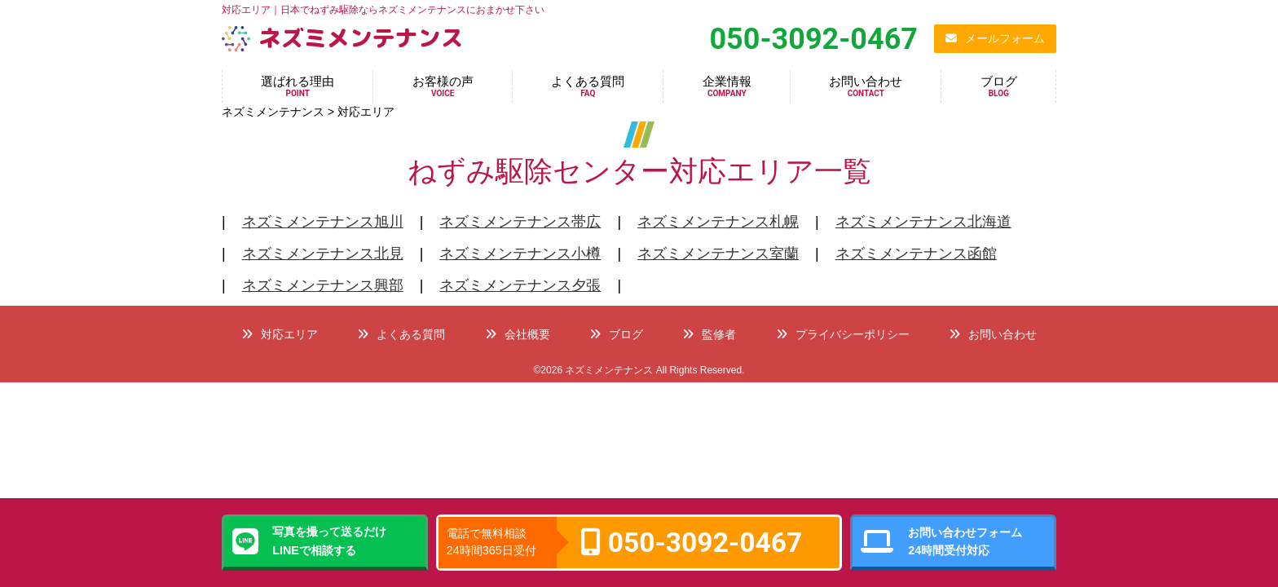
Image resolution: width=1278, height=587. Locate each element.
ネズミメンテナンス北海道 (923, 222)
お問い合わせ (865, 86)
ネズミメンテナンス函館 (916, 253)
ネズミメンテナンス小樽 (520, 253)
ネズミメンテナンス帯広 (520, 222)
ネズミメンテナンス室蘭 (718, 253)
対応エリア (279, 334)
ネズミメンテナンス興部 (322, 285)
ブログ (999, 86)
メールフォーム (995, 38)
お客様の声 (443, 86)
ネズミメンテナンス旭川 (322, 222)
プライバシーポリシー (843, 334)
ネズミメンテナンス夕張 (520, 285)
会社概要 (517, 334)
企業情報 (727, 86)
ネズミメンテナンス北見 (322, 253)
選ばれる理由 (297, 86)
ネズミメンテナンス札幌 (718, 222)
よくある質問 (587, 86)
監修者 (709, 334)
